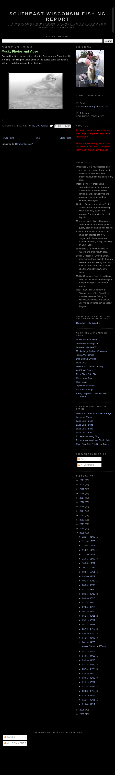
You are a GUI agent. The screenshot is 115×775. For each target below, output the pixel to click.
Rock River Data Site (86, 374)
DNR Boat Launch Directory (89, 366)
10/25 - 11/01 (89, 563)
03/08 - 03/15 (89, 673)
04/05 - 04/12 (89, 656)
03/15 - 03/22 (89, 669)
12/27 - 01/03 (89, 537)
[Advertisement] (57, 759)
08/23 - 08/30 (89, 589)
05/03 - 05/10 (89, 633)
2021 (82, 480)
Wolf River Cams (84, 370)
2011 (82, 524)
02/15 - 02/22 (89, 686)
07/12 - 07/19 (89, 602)
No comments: (40, 126)
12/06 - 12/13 (89, 545)
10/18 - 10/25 (89, 567)
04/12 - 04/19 (89, 651)
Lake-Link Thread (84, 417)
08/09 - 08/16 (89, 598)
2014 (82, 511)
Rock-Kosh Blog (84, 378)
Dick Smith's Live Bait (86, 359)
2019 (82, 489)
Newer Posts (8, 138)
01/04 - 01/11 (89, 704)
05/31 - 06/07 (89, 620)
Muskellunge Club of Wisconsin (91, 351)
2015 (82, 506)
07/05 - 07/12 (89, 607)
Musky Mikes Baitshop (87, 339)
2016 (82, 502)
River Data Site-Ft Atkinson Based (92, 444)
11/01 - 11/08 (89, 558)
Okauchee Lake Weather (88, 323)
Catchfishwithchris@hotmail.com (92, 106)
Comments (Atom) (24, 144)
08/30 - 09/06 (89, 585)
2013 (82, 515)
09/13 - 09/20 (89, 580)
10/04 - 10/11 (89, 572)
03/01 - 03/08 (89, 678)
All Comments (86, 465)
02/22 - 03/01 (89, 682)
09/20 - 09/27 (89, 576)
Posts (82, 459)
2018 (82, 493)
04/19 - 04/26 (89, 642)
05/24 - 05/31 (89, 624)
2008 (82, 709)
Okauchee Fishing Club (87, 343)
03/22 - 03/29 (89, 664)
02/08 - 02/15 (89, 691)
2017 (82, 498)
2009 (82, 533)
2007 (82, 714)
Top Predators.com (85, 385)
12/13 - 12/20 (89, 541)
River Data (81, 382)
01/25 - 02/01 (89, 699)
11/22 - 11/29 (89, 550)
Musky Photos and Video (20, 51)
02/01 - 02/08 (89, 695)
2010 (82, 528)
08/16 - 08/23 (89, 594)
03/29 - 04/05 (89, 660)
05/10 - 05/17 (89, 629)
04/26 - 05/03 (89, 638)
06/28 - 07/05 (89, 611)
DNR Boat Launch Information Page (93, 413)
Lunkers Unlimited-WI (86, 347)
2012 (82, 519)
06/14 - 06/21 (89, 616)
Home (37, 138)
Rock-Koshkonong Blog (87, 436)
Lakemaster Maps (85, 389)
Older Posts (65, 138)
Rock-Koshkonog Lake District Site (93, 440)
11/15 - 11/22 (89, 554)
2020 (82, 484)
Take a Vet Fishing (85, 355)
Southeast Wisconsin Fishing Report (57, 16)
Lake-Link (81, 362)
